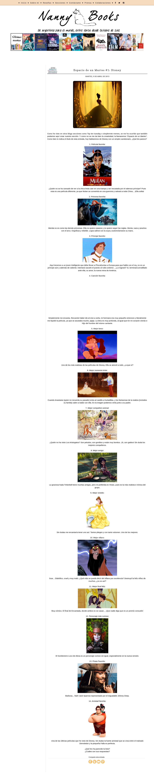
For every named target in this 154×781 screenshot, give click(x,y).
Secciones (60, 3)
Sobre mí (34, 3)
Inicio (23, 3)
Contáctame (75, 3)
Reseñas (47, 3)
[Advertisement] (77, 58)
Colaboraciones (103, 3)
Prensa (88, 3)
